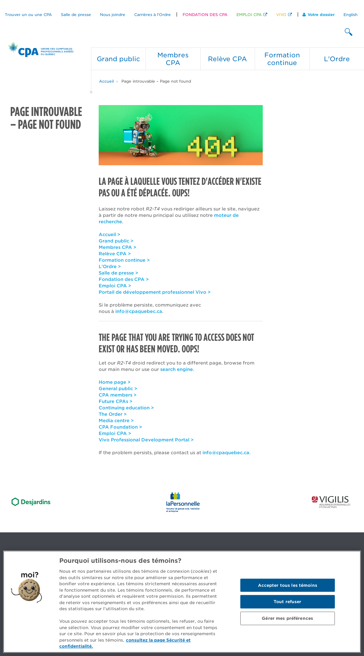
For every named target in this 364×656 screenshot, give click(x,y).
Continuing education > (126, 407)
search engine (176, 369)
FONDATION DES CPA (205, 14)
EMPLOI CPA (249, 14)
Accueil (106, 81)
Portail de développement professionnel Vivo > (155, 292)
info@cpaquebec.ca (138, 311)
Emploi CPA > (115, 285)
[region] (182, 602)
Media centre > (116, 420)
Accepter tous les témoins (287, 585)
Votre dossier (318, 14)
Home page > (114, 382)
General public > (118, 388)
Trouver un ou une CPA (28, 14)
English (350, 14)
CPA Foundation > (120, 427)
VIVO (281, 14)
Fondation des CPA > (124, 279)
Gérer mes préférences (287, 618)
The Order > (113, 414)
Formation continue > (124, 260)
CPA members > (117, 395)
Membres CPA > (117, 247)
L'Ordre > (110, 266)
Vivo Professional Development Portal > (146, 439)
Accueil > (109, 234)
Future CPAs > (115, 401)
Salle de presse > (118, 272)
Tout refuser (288, 601)
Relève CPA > (115, 253)
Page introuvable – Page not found (156, 81)
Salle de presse (76, 14)
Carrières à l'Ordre (152, 14)
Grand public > (116, 240)
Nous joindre (112, 14)
